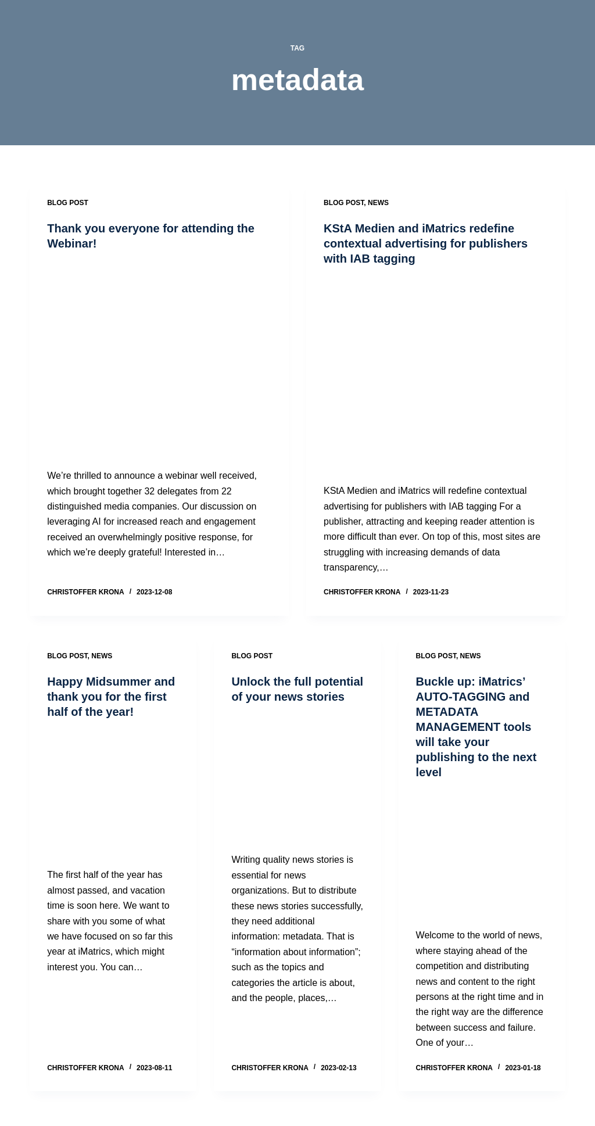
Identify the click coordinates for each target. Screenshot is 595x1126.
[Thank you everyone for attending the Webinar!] (159, 360)
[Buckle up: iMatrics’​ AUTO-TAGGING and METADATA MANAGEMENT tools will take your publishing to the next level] (482, 853)
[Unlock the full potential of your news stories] (297, 778)
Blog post (67, 203)
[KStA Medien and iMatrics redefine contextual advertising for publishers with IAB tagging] (435, 375)
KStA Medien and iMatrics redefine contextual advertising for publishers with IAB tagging (426, 243)
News (378, 203)
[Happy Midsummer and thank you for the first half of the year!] (113, 793)
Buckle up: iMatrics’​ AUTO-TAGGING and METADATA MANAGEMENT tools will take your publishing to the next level (476, 727)
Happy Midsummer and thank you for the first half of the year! (111, 696)
